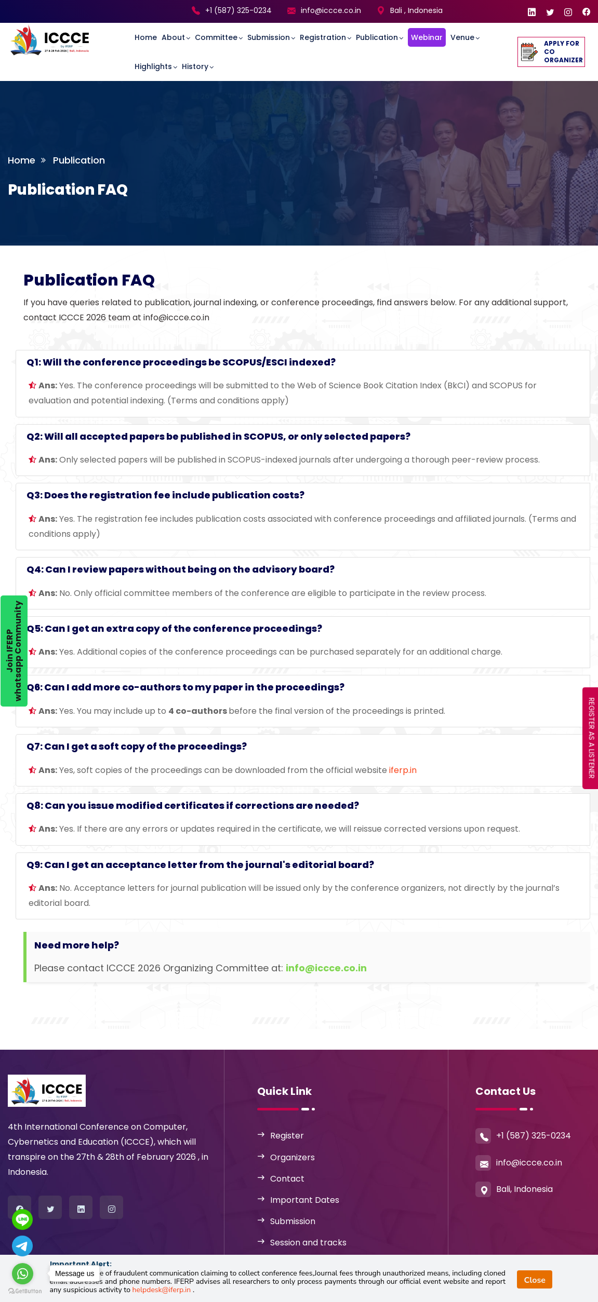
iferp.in (403, 770)
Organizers (292, 1157)
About (173, 37)
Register (287, 1136)
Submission (268, 37)
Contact (287, 1179)
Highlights (153, 66)
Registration (323, 37)
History (195, 66)
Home (146, 37)
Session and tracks (308, 1243)
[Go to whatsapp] (22, 1273)
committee (216, 37)
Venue (462, 37)
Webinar (427, 37)
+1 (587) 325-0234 (238, 10)
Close (535, 1280)
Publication (377, 37)
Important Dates (304, 1200)
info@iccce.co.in (331, 10)
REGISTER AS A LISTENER (592, 738)
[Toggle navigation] (114, 32)
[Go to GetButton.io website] (25, 1291)
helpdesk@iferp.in (162, 1290)
